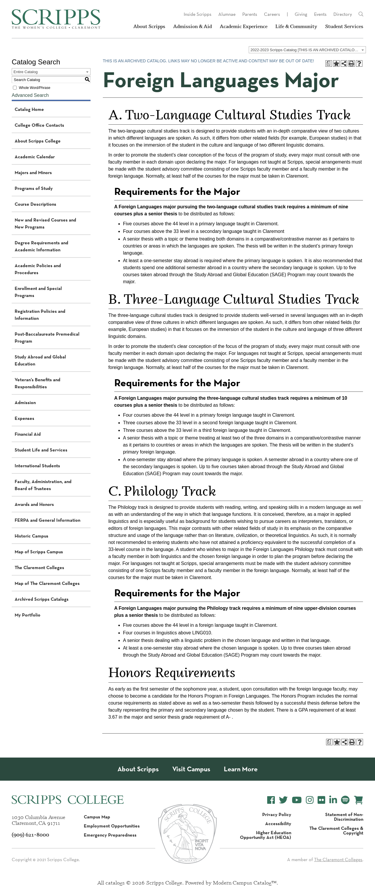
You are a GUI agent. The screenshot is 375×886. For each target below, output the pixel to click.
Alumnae (227, 14)
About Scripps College (38, 141)
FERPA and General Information (47, 520)
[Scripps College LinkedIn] (333, 800)
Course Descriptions (35, 204)
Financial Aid (28, 434)
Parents (249, 14)
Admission (25, 402)
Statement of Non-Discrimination (344, 816)
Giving (301, 14)
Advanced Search (30, 95)
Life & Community (296, 26)
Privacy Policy (276, 814)
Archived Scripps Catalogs (42, 599)
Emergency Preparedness (110, 834)
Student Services (344, 26)
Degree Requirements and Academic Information (41, 246)
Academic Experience (243, 26)
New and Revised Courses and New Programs (45, 223)
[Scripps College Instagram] (309, 800)
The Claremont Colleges (39, 567)
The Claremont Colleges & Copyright (336, 830)
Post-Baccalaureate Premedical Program (47, 337)
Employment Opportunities (112, 825)
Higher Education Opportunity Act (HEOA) (265, 834)
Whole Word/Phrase (34, 88)
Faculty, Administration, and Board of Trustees (43, 484)
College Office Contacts (39, 125)
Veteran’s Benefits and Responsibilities (37, 383)
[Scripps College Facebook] (271, 800)
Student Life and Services (41, 450)
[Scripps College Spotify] (345, 800)
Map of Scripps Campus (39, 551)
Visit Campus (191, 769)
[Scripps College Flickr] (321, 800)
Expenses (24, 418)
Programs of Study (34, 188)
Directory (342, 14)
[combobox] (307, 49)
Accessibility (278, 823)
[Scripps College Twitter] (283, 800)
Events (320, 14)
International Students (37, 465)
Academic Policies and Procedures (38, 268)
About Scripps (149, 26)
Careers (272, 14)
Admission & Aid (192, 26)
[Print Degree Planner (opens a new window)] (328, 63)
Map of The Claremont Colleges (47, 583)
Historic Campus (31, 536)
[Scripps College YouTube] (297, 800)
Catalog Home (29, 109)
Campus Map (97, 816)
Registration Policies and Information (40, 314)
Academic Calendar (35, 156)
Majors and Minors (33, 172)
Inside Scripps (198, 14)
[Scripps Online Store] (358, 800)
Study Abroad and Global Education (40, 360)
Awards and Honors (34, 504)
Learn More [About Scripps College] (241, 769)
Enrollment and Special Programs (38, 291)
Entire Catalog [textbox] (25, 72)
